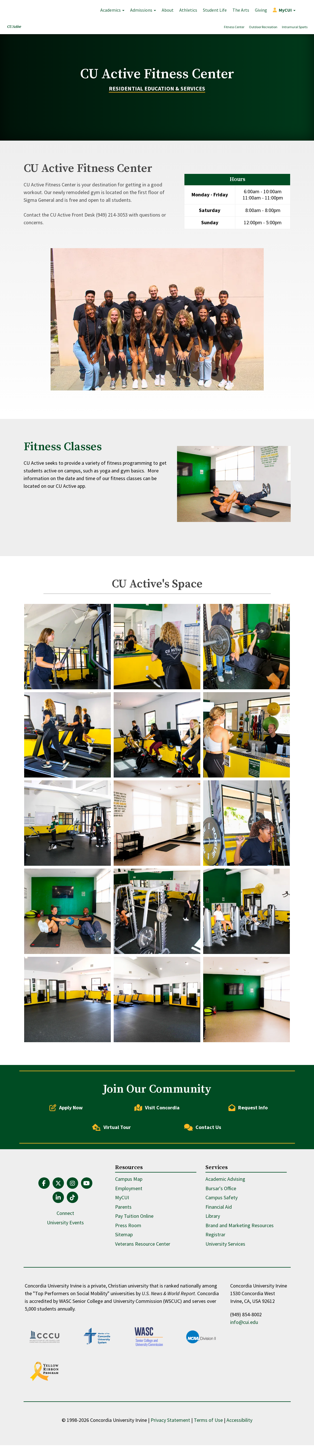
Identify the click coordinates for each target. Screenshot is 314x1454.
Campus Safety (221, 1246)
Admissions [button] (143, 10)
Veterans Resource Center (142, 1293)
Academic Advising (225, 1228)
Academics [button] (112, 10)
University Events (65, 1271)
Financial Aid (218, 1256)
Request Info (248, 1156)
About (168, 10)
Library (212, 1265)
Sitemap (124, 1283)
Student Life (215, 10)
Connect (65, 1262)
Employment (128, 1237)
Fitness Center (234, 27)
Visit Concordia (157, 1156)
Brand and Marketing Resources (239, 1274)
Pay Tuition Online (134, 1265)
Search (304, 10)
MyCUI (122, 1246)
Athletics (188, 10)
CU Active (14, 26)
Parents (123, 1256)
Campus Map (128, 1228)
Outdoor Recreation (263, 27)
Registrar (215, 1283)
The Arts (240, 10)
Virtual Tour (111, 1176)
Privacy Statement (170, 1429)
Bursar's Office (220, 1237)
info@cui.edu (244, 1371)
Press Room (128, 1274)
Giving (261, 10)
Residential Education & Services (157, 112)
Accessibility (239, 1429)
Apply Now (66, 1156)
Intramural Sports (294, 27)
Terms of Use (208, 1429)
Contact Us (202, 1176)
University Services (225, 1293)
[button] (284, 10)
